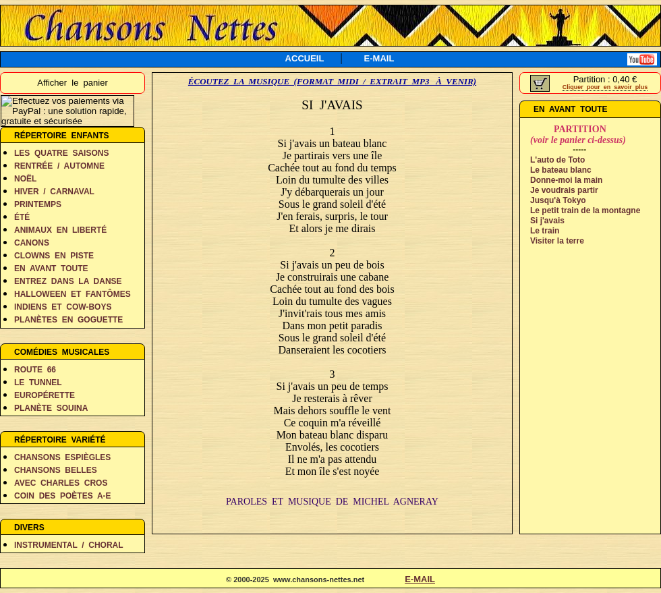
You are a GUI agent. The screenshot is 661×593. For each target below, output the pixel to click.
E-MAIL (379, 58)
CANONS (31, 243)
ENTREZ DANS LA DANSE (68, 281)
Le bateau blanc (561, 170)
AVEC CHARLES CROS (60, 483)
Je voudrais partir (564, 190)
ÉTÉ (22, 217)
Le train (544, 230)
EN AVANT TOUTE (51, 268)
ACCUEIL (304, 58)
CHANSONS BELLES (55, 470)
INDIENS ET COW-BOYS (62, 307)
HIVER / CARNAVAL (54, 191)
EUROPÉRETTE (44, 395)
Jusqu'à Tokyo (558, 200)
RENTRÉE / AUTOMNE (59, 166)
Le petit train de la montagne (585, 210)
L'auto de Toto (557, 160)
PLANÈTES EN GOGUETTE (68, 319)
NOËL (25, 178)
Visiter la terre (557, 241)
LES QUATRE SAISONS (61, 153)
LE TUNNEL (38, 382)
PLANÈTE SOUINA (51, 408)
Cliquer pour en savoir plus (605, 87)
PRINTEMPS (37, 204)
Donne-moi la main (566, 180)
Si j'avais (547, 220)
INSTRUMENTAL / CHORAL (68, 545)
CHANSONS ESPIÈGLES (62, 457)
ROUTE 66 (35, 369)
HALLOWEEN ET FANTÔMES (72, 294)
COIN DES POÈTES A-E (62, 496)
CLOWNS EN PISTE (54, 255)
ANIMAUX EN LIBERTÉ (60, 230)
